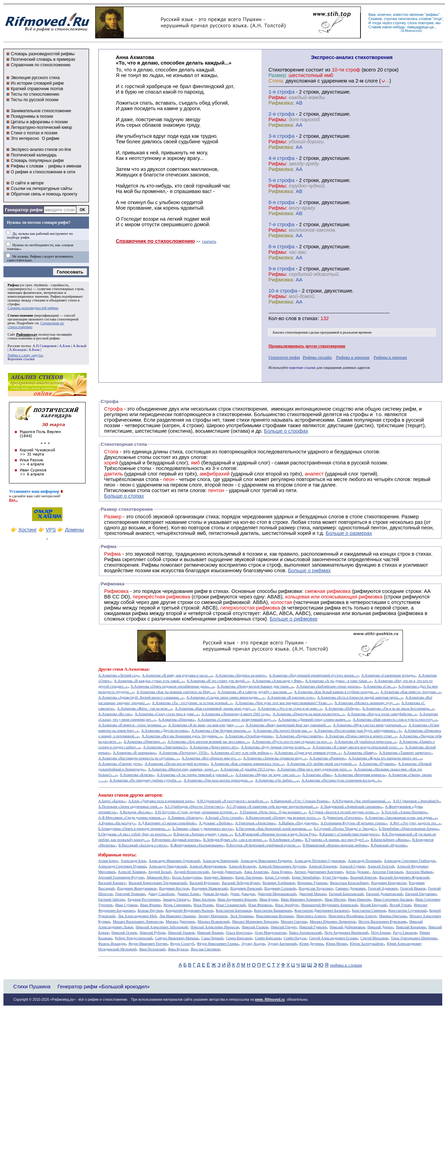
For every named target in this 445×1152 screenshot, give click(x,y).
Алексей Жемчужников (207, 866)
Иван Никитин (359, 899)
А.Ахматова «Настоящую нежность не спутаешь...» (138, 758)
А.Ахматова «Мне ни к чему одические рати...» (314, 769)
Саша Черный (212, 938)
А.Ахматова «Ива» (317, 775)
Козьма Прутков (150, 910)
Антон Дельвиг (357, 872)
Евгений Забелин (111, 899)
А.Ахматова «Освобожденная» (249, 736)
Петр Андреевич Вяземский (346, 932)
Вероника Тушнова (312, 883)
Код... (13, 500)
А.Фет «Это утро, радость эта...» (415, 823)
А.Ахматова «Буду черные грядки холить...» (275, 747)
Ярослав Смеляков (204, 949)
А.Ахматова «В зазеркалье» (134, 753)
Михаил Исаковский (213, 921)
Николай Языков (210, 932)
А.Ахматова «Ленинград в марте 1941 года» (235, 714)
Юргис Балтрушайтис (367, 943)
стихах (310, 318)
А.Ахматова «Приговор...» (144, 741)
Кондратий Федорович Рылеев (189, 910)
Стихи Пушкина (31, 986)
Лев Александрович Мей (137, 916)
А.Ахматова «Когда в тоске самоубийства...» (381, 714)
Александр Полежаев (364, 861)
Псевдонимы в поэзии (32, 116)
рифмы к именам (64, 166)
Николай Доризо (380, 927)
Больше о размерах (349, 533)
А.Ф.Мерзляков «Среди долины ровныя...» (131, 817)
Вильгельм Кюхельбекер (349, 883)
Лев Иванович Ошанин (177, 916)
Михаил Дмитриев (180, 921)
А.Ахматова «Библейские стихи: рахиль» (328, 686)
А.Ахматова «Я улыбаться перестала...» (365, 741)
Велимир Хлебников (279, 883)
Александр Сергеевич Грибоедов (409, 861)
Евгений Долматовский (384, 894)
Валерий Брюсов (363, 877)
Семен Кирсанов (239, 938)
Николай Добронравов (347, 927)
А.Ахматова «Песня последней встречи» (176, 764)
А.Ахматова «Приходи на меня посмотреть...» (308, 714)
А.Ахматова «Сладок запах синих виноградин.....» (225, 697)
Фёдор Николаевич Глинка (217, 943)
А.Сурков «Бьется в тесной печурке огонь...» (343, 812)
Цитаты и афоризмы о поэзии (39, 121)
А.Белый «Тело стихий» (224, 817)
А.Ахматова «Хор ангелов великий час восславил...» (208, 741)
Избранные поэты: (117, 855)
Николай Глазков (255, 927)
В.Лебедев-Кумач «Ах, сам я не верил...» (234, 840)
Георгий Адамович (382, 888)
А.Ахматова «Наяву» (360, 753)
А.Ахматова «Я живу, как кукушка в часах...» (177, 675)
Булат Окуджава (335, 877)
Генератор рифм (23, 209)
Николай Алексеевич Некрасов (214, 927)
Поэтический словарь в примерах (43, 59)
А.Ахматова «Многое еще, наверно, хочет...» (182, 769)
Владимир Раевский (245, 888)
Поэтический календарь (34, 155)
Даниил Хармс (188, 894)
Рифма (13, 285)
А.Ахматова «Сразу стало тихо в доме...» (166, 714)
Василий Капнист (112, 883)
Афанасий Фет (158, 877)
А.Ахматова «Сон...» (379, 686)
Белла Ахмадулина (186, 877)
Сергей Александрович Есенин (333, 938)
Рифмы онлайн (317, 357)
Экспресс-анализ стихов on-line (41, 149)
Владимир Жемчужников (137, 888)
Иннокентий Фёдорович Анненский (329, 905)
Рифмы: (277, 97)
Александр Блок (133, 861)
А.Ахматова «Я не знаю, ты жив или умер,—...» (205, 725)
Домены (74, 529)
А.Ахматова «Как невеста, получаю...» (410, 692)
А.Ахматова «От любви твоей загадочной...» (321, 764)
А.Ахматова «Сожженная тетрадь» (388, 675)
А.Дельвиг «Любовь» (215, 823)
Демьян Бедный (214, 894)
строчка (390, 19)
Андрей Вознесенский (191, 872)
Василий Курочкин (204, 883)
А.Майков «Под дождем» (298, 823)
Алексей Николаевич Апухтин (282, 866)
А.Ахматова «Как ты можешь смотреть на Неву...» (175, 692)
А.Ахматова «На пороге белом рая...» (282, 730)
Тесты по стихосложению (35, 94)
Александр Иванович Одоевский (174, 861)
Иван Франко (150, 905)
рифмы (432, 14)
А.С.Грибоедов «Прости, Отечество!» (194, 806)
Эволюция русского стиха (35, 77)
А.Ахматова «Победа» (342, 708)
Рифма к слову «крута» (25, 355)
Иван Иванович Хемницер (301, 899)
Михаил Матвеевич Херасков (255, 921)
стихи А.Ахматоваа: (131, 669)
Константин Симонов (369, 910)
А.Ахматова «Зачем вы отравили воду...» (274, 758)
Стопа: (276, 81)
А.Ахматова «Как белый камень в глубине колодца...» (335, 692)
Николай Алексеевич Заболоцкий (162, 927)
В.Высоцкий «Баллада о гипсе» (142, 845)
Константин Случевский (407, 910)
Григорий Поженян (130, 894)
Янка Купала (178, 949)
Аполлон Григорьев (387, 872)
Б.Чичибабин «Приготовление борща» (408, 829)
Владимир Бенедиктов (388, 883)
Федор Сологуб (182, 943)
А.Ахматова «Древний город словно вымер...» (314, 719)
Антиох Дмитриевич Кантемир (318, 872)
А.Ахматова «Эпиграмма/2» (165, 747)
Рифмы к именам (352, 357)
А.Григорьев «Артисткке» (255, 823)
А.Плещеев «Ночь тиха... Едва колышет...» (272, 812)
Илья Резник (203, 905)
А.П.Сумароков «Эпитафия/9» (416, 801)
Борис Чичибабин (306, 877)
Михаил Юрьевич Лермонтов (333, 921)
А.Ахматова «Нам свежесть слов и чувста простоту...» (395, 719)
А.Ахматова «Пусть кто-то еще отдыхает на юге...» (292, 741)
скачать (209, 241)
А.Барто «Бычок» (112, 801)
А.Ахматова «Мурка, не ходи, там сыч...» (267, 775)
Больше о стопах (124, 496)
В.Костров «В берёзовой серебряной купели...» (263, 845)
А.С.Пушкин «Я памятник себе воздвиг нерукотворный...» (271, 806)
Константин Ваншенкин (272, 910)
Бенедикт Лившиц (218, 877)
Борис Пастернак (248, 877)
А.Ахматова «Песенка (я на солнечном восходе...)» (341, 780)
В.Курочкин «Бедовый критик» (176, 840)
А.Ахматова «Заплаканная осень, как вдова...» (401, 817)
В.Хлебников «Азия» (285, 840)
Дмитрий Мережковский (276, 894)
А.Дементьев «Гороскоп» (342, 817)
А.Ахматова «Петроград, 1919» (183, 753)
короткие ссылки (302, 367)
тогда (376, 23)
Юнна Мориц (336, 943)
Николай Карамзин (411, 927)
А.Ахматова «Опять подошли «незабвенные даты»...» (172, 686)
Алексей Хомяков (131, 872)
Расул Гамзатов (405, 932)
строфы (13, 304)
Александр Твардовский (168, 866)
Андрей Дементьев (226, 872)
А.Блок (64, 346)
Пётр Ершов (380, 932)
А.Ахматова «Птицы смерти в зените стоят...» (361, 736)
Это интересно (25, 138)
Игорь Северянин (177, 905)
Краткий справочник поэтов (37, 88)
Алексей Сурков (352, 866)
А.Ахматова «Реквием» (327, 758)
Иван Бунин (268, 899)
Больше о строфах (286, 431)
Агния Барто (108, 861)
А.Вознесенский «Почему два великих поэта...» (282, 817)
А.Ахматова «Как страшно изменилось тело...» (247, 764)
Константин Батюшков (233, 910)
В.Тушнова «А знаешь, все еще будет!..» (336, 840)
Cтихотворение (286, 70)
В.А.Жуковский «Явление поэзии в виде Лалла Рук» (276, 834)
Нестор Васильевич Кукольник (382, 921)
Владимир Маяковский (209, 888)
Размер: (277, 75)
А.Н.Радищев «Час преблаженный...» (361, 801)
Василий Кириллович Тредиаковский (158, 883)
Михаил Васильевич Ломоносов (138, 921)
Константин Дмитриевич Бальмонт (322, 910)
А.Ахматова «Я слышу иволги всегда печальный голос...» (357, 747)
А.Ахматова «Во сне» (115, 714)
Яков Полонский (152, 949)
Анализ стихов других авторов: (130, 795)
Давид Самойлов (161, 894)
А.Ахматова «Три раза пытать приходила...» (218, 780)
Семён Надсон (295, 938)
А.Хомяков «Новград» (185, 817)
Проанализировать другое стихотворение (306, 346)
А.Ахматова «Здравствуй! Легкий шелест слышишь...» (141, 697)
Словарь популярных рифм (37, 160)
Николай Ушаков (181, 932)
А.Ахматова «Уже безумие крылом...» (220, 730)
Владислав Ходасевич (316, 888)
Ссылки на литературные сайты (41, 188)
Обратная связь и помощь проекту (44, 194)
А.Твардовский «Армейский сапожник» (351, 806)
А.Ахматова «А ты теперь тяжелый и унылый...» (195, 775)
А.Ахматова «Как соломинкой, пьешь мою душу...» (215, 708)
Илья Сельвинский (230, 905)
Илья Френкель (260, 905)
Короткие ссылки (21, 359)
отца (438, 19)
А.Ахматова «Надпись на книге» (240, 675)
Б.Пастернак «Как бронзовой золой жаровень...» (273, 829)
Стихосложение (20, 315)
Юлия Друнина (311, 943)
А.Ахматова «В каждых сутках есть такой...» (149, 681)
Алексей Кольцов (242, 866)
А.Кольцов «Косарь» (135, 812)
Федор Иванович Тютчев (147, 943)
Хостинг (27, 529)
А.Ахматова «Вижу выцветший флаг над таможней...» (288, 725)
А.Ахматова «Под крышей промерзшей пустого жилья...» (313, 675)
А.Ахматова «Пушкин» (377, 764)
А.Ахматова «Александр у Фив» (277, 681)
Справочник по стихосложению (40, 65)
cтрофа (286, 92)
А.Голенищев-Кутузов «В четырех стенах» (353, 823)
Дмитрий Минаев (312, 894)
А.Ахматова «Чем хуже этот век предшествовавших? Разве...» (283, 703)
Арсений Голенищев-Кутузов (121, 877)
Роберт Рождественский (133, 938)
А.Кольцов (17, 350)
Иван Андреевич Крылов (236, 899)
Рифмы (150, 565)
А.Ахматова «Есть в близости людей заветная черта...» (359, 697)
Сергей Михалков (374, 938)
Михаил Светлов (294, 921)
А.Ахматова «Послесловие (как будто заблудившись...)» (357, 730)
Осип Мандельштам (270, 932)
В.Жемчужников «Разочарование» (197, 845)
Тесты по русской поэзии (34, 99)
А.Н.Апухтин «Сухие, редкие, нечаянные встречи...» (196, 812)
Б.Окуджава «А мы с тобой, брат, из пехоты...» (134, 834)
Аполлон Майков (419, 872)
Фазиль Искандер (112, 943)
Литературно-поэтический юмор (41, 127)
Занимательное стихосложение (41, 110)
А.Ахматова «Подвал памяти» (299, 736)
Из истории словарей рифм (37, 83)
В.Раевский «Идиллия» (389, 845)
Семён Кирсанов (268, 938)
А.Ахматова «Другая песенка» (164, 730)
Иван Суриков (126, 905)
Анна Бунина (281, 872)
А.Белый (79, 346)
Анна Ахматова (256, 872)
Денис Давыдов (242, 894)
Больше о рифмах (309, 570)
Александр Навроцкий (220, 861)
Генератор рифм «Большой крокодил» (104, 986)
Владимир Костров (174, 888)
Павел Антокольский (305, 932)
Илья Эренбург (286, 905)
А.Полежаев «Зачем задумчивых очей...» (130, 806)
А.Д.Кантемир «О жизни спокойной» (167, 823)
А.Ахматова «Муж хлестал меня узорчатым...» (369, 725)
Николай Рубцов (152, 932)
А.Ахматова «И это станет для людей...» (218, 681)
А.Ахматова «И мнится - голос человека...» (132, 725)
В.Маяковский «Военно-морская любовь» (335, 845)
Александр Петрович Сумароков (319, 861)
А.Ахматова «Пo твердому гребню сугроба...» (145, 780)
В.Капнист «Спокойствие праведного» (349, 834)
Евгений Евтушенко (420, 894)
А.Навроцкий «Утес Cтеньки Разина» (299, 801)
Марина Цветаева (393, 916)
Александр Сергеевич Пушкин (122, 866)
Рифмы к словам (27, 166)
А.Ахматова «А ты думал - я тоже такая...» (338, 681)
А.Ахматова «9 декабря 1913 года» (247, 769)
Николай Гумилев (313, 927)
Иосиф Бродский (373, 905)
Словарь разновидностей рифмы (43, 53)
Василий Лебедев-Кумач (241, 883)
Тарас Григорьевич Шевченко (414, 938)
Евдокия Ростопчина (144, 899)
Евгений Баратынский (346, 894)
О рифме (50, 138)
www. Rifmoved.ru (270, 999)
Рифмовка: (281, 103)
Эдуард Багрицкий (282, 943)
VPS (51, 529)
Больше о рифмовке (294, 619)
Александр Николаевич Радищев (265, 861)
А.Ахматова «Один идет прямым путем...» (308, 753)
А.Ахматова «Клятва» (137, 775)
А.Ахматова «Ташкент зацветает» (405, 753)
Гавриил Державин (350, 888)
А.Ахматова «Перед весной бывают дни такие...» (255, 686)
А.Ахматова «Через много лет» (213, 747)
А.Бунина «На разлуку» (116, 823)
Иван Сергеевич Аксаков (393, 899)
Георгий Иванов (412, 888)
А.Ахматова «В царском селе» (290, 697)
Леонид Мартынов (212, 916)
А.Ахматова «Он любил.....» (276, 780)
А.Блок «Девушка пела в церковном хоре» (161, 801)
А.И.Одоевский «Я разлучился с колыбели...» (232, 801)
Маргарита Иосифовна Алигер (352, 916)
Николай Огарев (124, 932)
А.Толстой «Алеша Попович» (404, 812)
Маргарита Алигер (311, 916)
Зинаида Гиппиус (176, 899)
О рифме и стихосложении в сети (43, 172)
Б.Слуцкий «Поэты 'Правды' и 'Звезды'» (345, 829)
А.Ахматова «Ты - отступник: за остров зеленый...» (192, 703)
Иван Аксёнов (203, 899)
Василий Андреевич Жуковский (404, 877)
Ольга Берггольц (239, 932)
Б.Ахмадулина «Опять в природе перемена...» (134, 829)
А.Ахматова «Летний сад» (118, 675)
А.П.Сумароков (44, 346)
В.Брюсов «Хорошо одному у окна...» (203, 834)
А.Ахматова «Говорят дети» (120, 764)
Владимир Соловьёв (280, 888)
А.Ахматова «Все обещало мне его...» (210, 758)
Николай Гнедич (283, 927)
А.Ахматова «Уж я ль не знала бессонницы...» (398, 708)
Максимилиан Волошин (275, 916)
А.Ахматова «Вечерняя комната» (360, 775)
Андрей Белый (159, 872)
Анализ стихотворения (290, 332)
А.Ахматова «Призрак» (176, 719)
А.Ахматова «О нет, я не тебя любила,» (240, 753)
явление (416, 14)
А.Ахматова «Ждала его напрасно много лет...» (385, 758)
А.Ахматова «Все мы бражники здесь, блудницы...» (182, 736)
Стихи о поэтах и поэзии (34, 133)
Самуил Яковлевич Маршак (176, 938)
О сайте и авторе (27, 183)
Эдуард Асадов (253, 943)
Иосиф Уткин (400, 905)
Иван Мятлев (335, 899)
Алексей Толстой (380, 866)
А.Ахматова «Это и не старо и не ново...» (290, 708)
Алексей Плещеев (323, 866)
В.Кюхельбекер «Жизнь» (389, 840)
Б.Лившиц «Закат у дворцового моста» (202, 829)
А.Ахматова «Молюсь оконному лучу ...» (366, 703)
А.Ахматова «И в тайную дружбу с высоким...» (254, 692)
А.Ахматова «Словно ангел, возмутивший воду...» (236, 719)
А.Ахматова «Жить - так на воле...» (144, 708)
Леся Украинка (241, 916)
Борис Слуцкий (277, 877)
